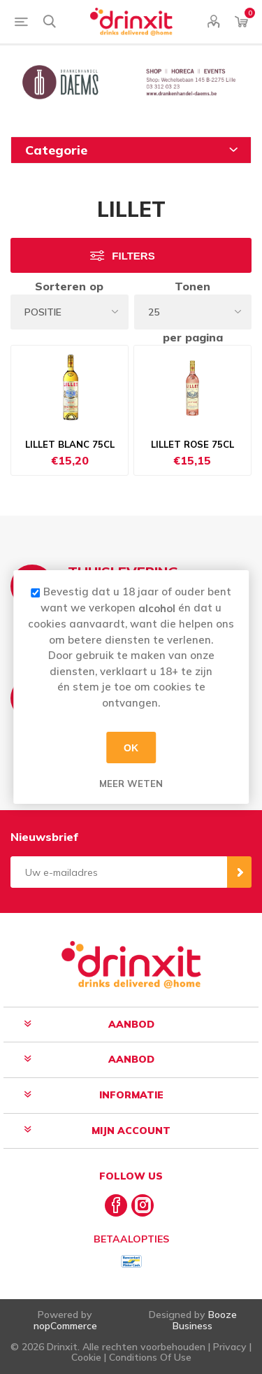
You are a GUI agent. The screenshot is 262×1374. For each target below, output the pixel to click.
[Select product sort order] (69, 312)
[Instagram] (142, 1205)
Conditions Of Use (150, 1357)
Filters (133, 256)
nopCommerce (65, 1325)
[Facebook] (116, 1205)
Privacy (230, 1346)
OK (131, 747)
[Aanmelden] (118, 872)
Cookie (86, 1357)
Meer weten (131, 783)
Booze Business (205, 1319)
